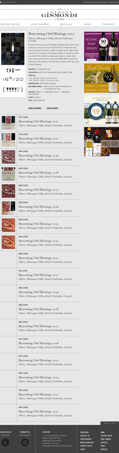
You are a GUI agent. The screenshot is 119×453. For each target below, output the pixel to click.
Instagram (100, 2)
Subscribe (113, 2)
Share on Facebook (34, 108)
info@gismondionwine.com (58, 446)
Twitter (87, 2)
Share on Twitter (52, 108)
